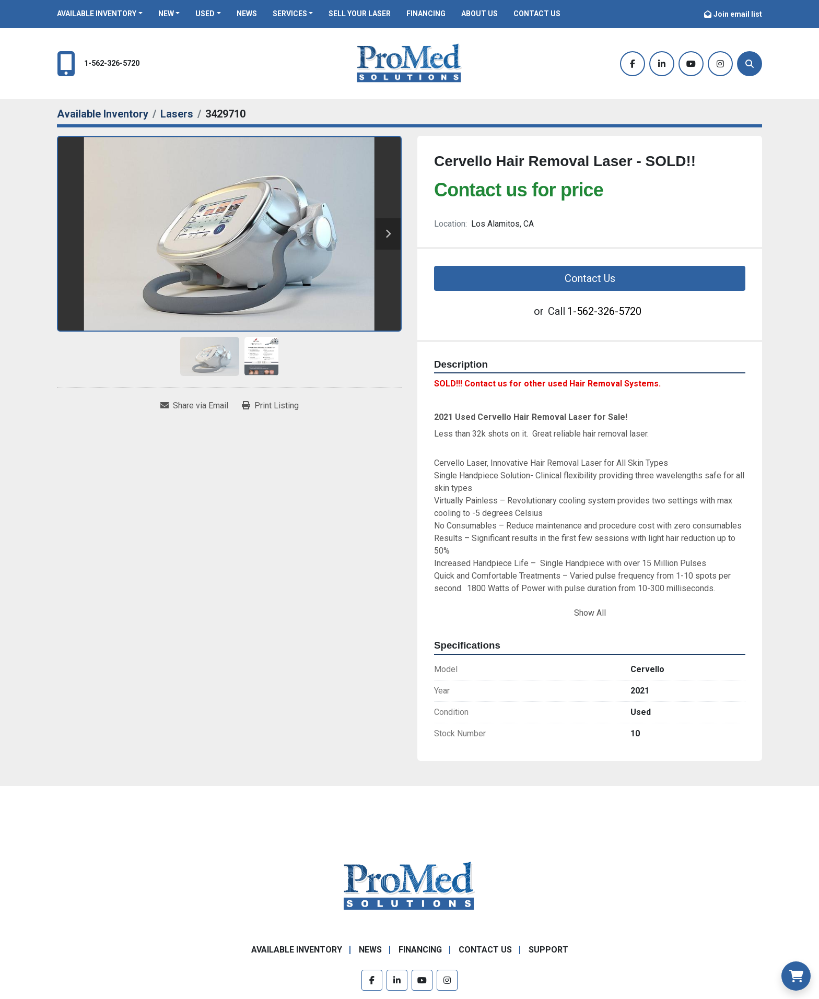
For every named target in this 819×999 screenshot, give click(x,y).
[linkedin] (661, 63)
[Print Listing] (270, 406)
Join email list (737, 14)
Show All (590, 613)
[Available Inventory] (102, 114)
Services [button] (290, 13)
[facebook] (632, 63)
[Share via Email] (194, 406)
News (247, 13)
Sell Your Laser (360, 13)
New (166, 13)
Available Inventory (96, 13)
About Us (479, 13)
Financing (426, 13)
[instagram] (720, 63)
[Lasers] (176, 114)
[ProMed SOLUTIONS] (409, 886)
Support (548, 950)
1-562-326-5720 (111, 63)
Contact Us (536, 13)
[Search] (749, 63)
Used (205, 13)
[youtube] (691, 63)
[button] (100, 13)
